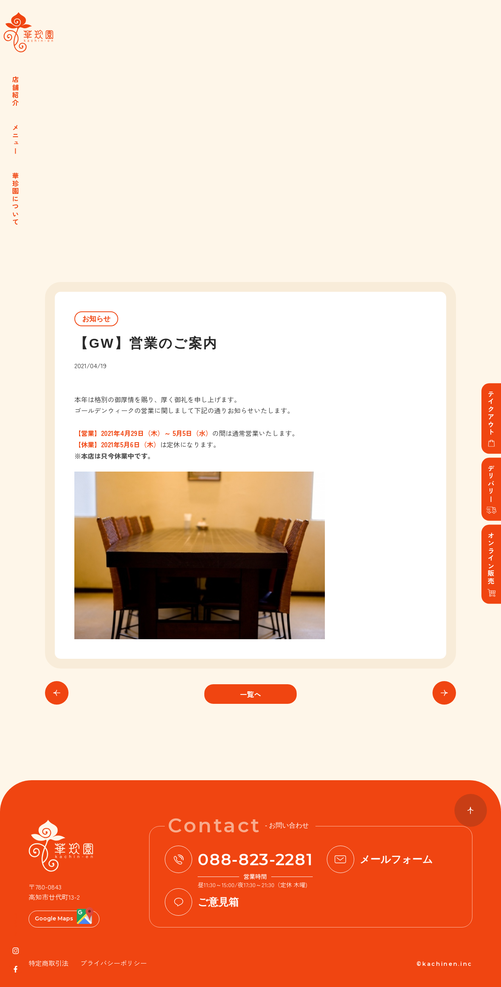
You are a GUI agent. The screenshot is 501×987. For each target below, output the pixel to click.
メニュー (16, 139)
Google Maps (54, 918)
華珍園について (16, 199)
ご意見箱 (218, 902)
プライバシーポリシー (113, 963)
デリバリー (491, 484)
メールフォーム (396, 859)
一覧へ (250, 694)
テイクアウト (491, 413)
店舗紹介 (16, 91)
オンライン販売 (491, 559)
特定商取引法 (48, 963)
